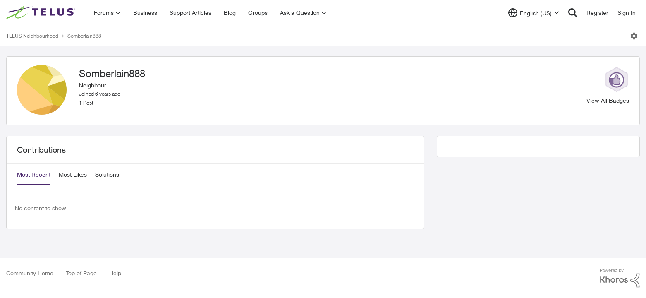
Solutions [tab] (107, 174)
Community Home (29, 272)
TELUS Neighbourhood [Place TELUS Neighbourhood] (32, 36)
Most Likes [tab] (73, 174)
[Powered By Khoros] (620, 278)
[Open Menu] (634, 36)
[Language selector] (534, 13)
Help (115, 272)
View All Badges (607, 100)
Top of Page (81, 272)
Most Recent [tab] (33, 174)
